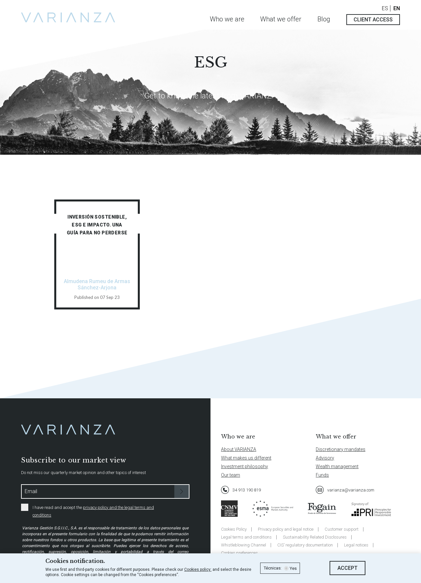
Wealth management (337, 466)
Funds (322, 475)
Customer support (342, 529)
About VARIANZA (238, 449)
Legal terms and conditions (246, 537)
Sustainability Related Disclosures (315, 537)
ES (385, 8)
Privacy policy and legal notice (285, 529)
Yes (293, 568)
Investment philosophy (244, 466)
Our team (230, 475)
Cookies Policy (234, 529)
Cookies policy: (197, 569)
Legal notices (356, 545)
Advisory (325, 458)
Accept (347, 568)
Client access (373, 19)
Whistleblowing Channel (243, 545)
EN (396, 8)
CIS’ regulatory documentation (305, 545)
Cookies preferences (239, 552)
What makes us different (246, 458)
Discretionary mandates (340, 449)
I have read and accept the (87, 510)
